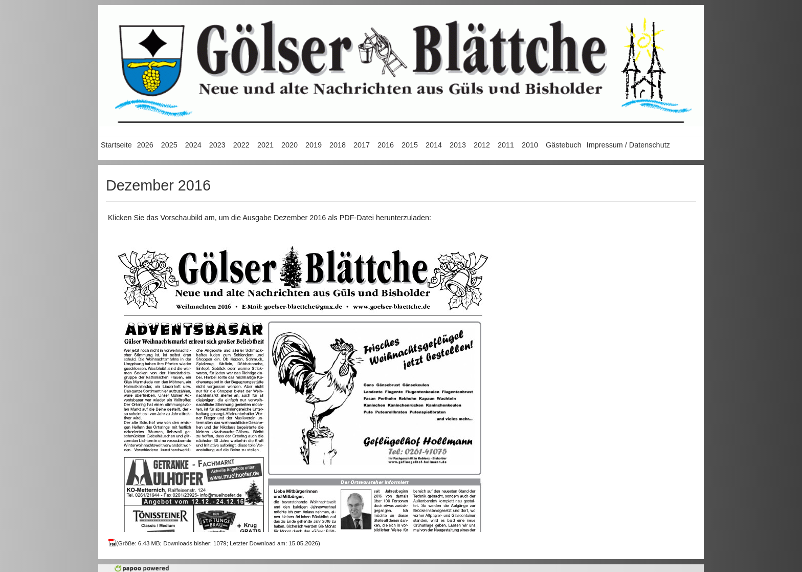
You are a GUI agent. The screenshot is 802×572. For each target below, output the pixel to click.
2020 (289, 145)
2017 (361, 145)
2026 (145, 145)
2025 (169, 145)
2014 (434, 145)
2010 (530, 145)
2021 (265, 145)
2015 (410, 145)
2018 (337, 145)
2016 (385, 145)
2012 (482, 145)
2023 (217, 145)
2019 (313, 145)
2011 (506, 145)
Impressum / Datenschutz (628, 145)
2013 (458, 145)
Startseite (116, 145)
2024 (193, 145)
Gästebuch (564, 145)
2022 (241, 145)
